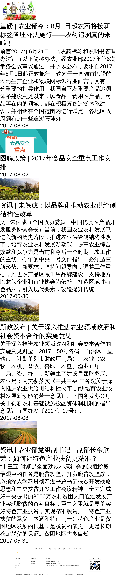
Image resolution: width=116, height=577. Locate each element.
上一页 (40, 548)
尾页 (80, 548)
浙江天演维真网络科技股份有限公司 (22, 574)
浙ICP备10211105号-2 (80, 574)
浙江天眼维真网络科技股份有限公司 (23, 2)
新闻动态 (89, 2)
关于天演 (78, 2)
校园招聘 (33, 561)
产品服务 (58, 2)
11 (71, 548)
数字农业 (72, 574)
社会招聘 (33, 563)
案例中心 (68, 2)
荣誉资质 (17, 565)
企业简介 (17, 561)
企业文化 (17, 567)
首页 (47, 2)
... (46, 548)
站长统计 (68, 574)
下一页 (75, 548)
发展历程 (17, 563)
